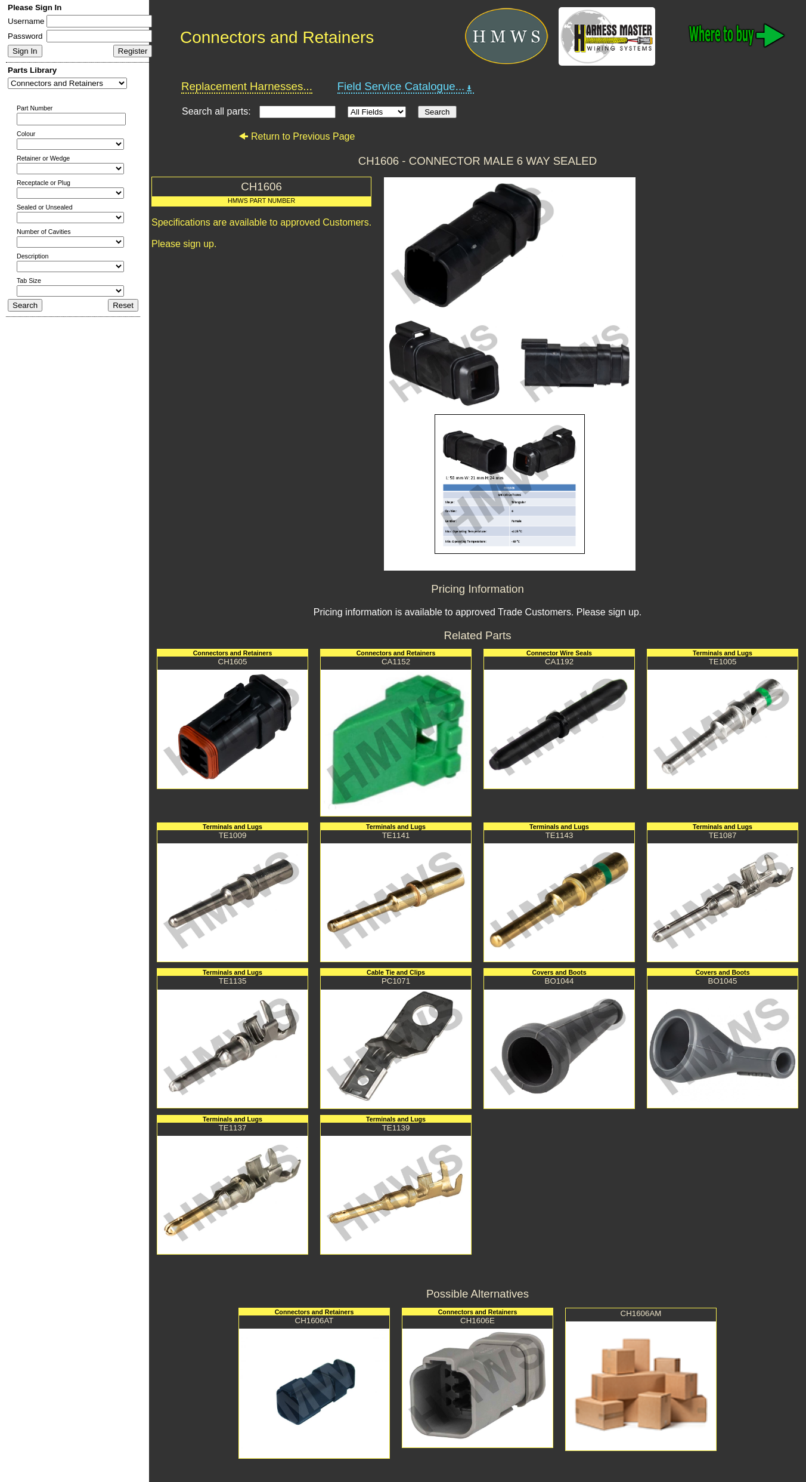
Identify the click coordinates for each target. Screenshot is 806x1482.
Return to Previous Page (296, 136)
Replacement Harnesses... (246, 86)
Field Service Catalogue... (406, 86)
